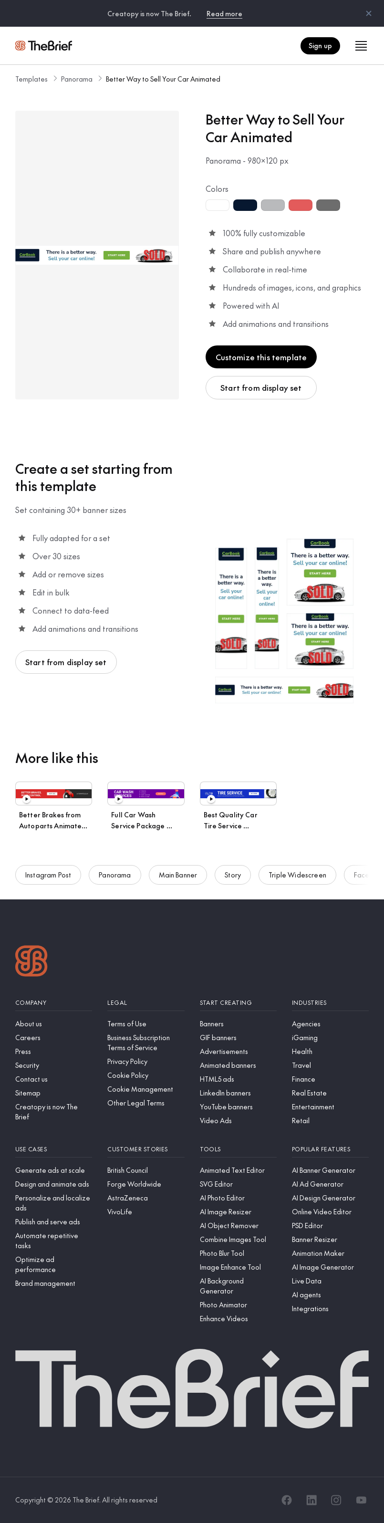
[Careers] (53, 1038)
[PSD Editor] (330, 1225)
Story (233, 878)
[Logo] (31, 962)
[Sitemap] (53, 1093)
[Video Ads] (238, 1121)
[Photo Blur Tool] (238, 1253)
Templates (31, 78)
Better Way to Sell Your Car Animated (163, 78)
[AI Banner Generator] (330, 1170)
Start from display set (261, 387)
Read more (224, 13)
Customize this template (261, 357)
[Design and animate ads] (53, 1184)
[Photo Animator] (238, 1305)
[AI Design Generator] (330, 1198)
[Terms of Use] (145, 1024)
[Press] (53, 1051)
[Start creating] (238, 1002)
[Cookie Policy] (145, 1075)
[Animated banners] (238, 1065)
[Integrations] (330, 1309)
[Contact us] (53, 1079)
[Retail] (330, 1121)
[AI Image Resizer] (238, 1212)
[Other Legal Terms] (145, 1103)
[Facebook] (286, 1500)
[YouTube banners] (238, 1107)
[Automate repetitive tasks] (53, 1241)
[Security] (53, 1065)
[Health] (330, 1051)
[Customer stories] (145, 1149)
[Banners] (238, 1024)
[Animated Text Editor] (238, 1170)
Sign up (320, 45)
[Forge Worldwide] (145, 1184)
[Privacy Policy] (145, 1061)
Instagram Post (48, 878)
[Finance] (330, 1079)
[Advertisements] (238, 1051)
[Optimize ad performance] (53, 1264)
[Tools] (238, 1149)
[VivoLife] (145, 1212)
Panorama (77, 78)
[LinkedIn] (311, 1500)
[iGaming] (330, 1038)
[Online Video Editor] (330, 1212)
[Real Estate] (330, 1093)
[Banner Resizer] (330, 1239)
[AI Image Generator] (330, 1267)
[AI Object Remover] (238, 1225)
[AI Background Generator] (238, 1286)
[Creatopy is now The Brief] (53, 1112)
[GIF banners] (238, 1038)
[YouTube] (361, 1500)
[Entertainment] (330, 1107)
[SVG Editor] (238, 1184)
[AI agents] (330, 1295)
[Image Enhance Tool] (238, 1267)
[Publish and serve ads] (53, 1222)
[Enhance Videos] (238, 1319)
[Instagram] (336, 1500)
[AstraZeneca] (145, 1198)
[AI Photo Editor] (238, 1198)
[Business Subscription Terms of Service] (145, 1043)
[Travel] (330, 1065)
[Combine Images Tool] (238, 1239)
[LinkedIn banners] (238, 1093)
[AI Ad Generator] (330, 1184)
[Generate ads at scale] (53, 1170)
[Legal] (145, 1002)
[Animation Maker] (330, 1253)
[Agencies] (330, 1024)
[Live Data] (330, 1281)
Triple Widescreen (297, 878)
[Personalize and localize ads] (53, 1203)
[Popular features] (330, 1149)
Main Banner (178, 878)
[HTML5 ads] (238, 1079)
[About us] (53, 1024)
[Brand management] (53, 1283)
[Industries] (330, 1002)
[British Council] (145, 1170)
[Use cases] (53, 1149)
